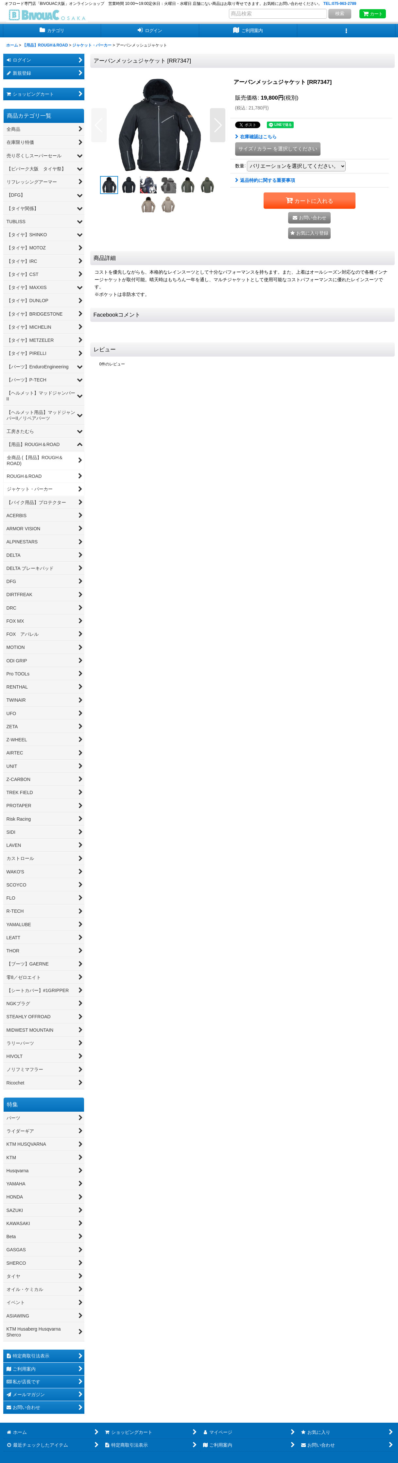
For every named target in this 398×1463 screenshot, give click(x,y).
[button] (346, 30)
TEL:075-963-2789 (339, 3)
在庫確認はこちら (256, 136)
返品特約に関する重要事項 (265, 180)
